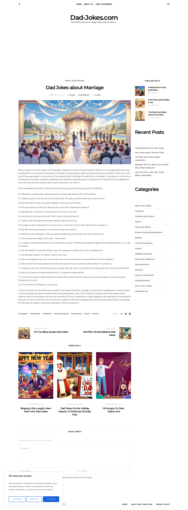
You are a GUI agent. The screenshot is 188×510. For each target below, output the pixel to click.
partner (48, 314)
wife (88, 314)
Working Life (141, 291)
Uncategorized (142, 280)
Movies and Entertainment (148, 232)
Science (139, 270)
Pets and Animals (144, 243)
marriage (35, 314)
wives (96, 314)
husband (23, 314)
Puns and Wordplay (145, 259)
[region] (34, 488)
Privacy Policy (163, 504)
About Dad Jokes (143, 206)
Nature (138, 238)
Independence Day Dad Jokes (157, 88)
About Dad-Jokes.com (141, 504)
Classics (139, 211)
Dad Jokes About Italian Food (159, 101)
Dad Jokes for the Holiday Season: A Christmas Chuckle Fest (74, 411)
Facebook (121, 313)
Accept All (51, 499)
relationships (62, 314)
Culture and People (144, 216)
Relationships (77, 81)
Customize (17, 499)
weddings (77, 314)
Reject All (34, 499)
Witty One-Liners (143, 286)
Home (124, 504)
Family (68, 81)
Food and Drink (143, 227)
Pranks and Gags (143, 254)
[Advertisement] (94, 49)
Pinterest (129, 313)
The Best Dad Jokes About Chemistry (157, 113)
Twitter (125, 313)
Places (138, 248)
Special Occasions (144, 275)
